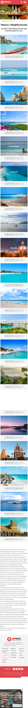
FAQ (20, 653)
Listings (7, 56)
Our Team (13, 650)
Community (13, 657)
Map (12, 56)
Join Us (21, 655)
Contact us (6, 655)
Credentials (13, 655)
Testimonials (14, 652)
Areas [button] (6, 684)
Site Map (21, 650)
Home (4, 21)
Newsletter (22, 657)
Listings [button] (7, 687)
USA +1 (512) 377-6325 (5, 651)
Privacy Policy (18, 674)
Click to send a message (5, 661)
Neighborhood (19, 56)
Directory (21, 648)
